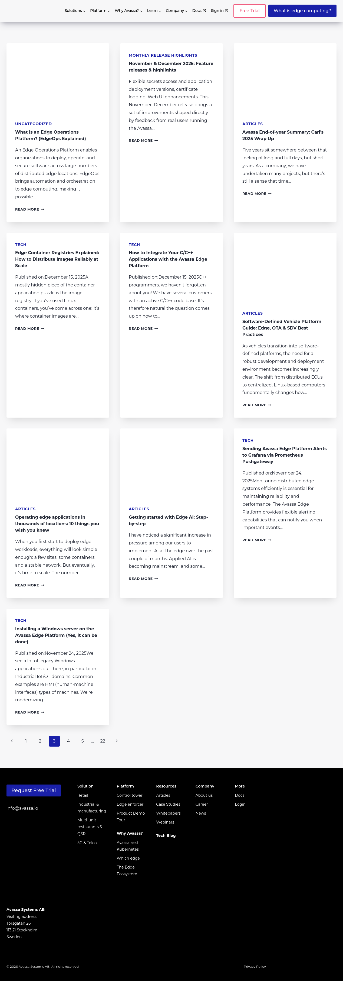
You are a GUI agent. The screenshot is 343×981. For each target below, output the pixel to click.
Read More (29, 209)
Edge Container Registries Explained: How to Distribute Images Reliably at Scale (57, 259)
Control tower (130, 795)
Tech (21, 244)
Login (240, 804)
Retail (82, 795)
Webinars (165, 822)
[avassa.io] (24, 11)
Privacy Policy (255, 966)
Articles (252, 123)
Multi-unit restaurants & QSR (89, 827)
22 (102, 741)
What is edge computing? (302, 10)
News (201, 813)
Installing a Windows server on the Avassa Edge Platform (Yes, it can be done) (56, 635)
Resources (166, 786)
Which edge (128, 858)
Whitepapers (168, 813)
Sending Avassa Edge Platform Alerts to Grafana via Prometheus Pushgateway (284, 455)
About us (204, 795)
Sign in (220, 10)
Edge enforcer (130, 804)
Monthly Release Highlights (163, 55)
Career (202, 804)
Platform (125, 786)
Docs (199, 10)
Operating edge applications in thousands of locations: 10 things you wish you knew (57, 524)
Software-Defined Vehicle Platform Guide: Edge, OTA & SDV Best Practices (281, 328)
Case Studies (168, 804)
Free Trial (249, 10)
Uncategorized (33, 123)
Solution (85, 786)
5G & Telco (87, 842)
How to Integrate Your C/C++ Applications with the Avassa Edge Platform (168, 259)
